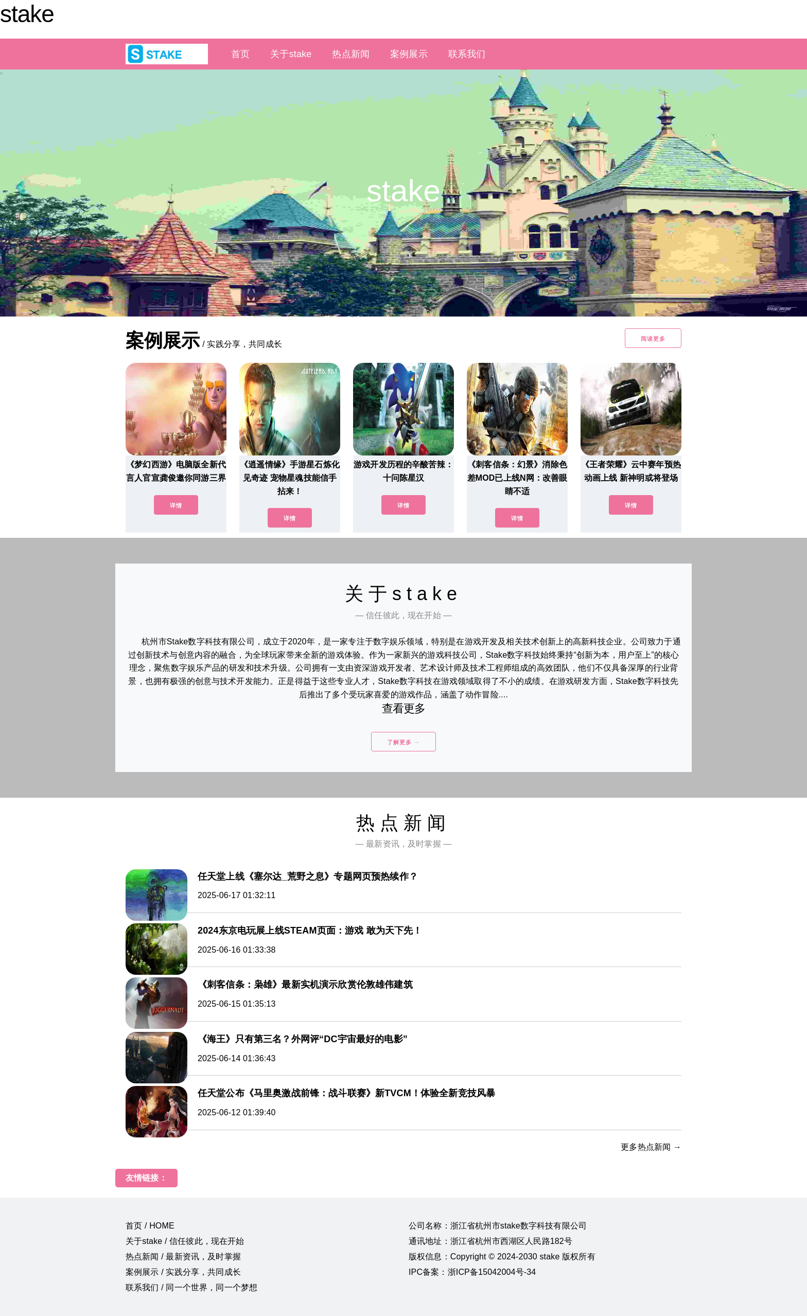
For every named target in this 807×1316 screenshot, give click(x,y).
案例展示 (409, 54)
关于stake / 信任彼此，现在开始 (185, 1241)
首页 (240, 54)
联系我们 (467, 54)
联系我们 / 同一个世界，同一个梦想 (191, 1287)
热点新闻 (351, 54)
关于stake (290, 54)
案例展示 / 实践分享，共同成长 (183, 1272)
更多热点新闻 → (651, 1147)
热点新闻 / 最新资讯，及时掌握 (183, 1256)
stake (27, 14)
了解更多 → (403, 742)
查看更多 (404, 708)
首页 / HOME (150, 1225)
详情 (176, 505)
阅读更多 (653, 339)
